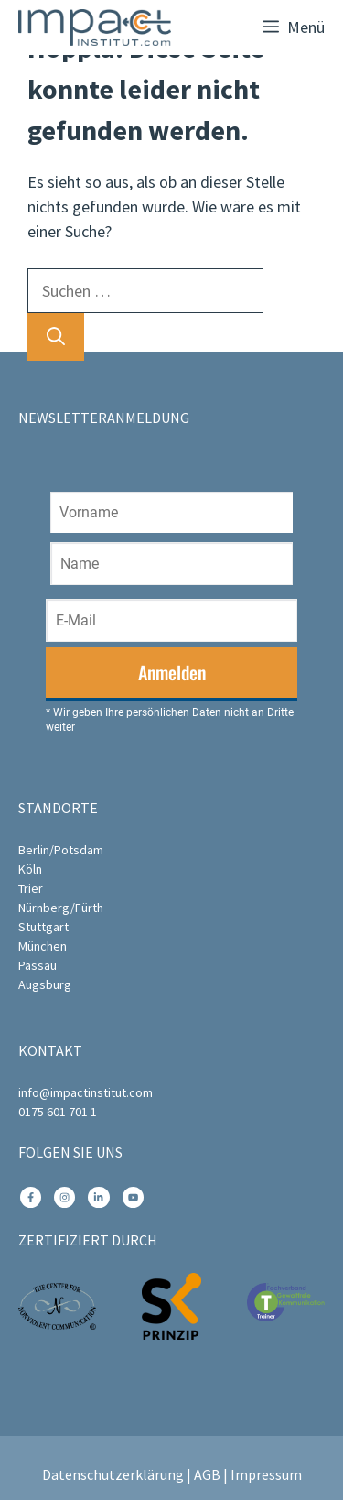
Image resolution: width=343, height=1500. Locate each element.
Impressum (266, 1474)
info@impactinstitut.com (85, 1092)
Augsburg (44, 984)
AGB (207, 1474)
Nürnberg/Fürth (60, 907)
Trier (30, 888)
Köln (30, 869)
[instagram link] (30, 1197)
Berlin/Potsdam (60, 850)
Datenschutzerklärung (113, 1474)
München (42, 946)
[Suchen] (55, 337)
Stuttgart (43, 926)
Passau (37, 965)
